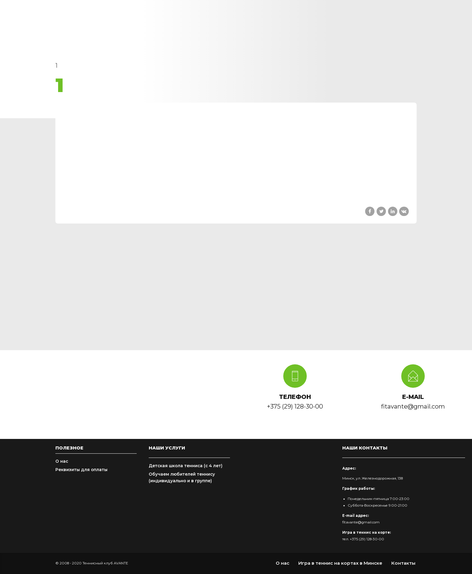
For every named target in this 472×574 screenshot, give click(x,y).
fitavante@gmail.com (361, 522)
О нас (61, 461)
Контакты (403, 563)
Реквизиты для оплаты (81, 469)
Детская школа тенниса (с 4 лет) (185, 465)
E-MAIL (413, 396)
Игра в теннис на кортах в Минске (340, 563)
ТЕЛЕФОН (295, 396)
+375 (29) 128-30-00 (367, 539)
